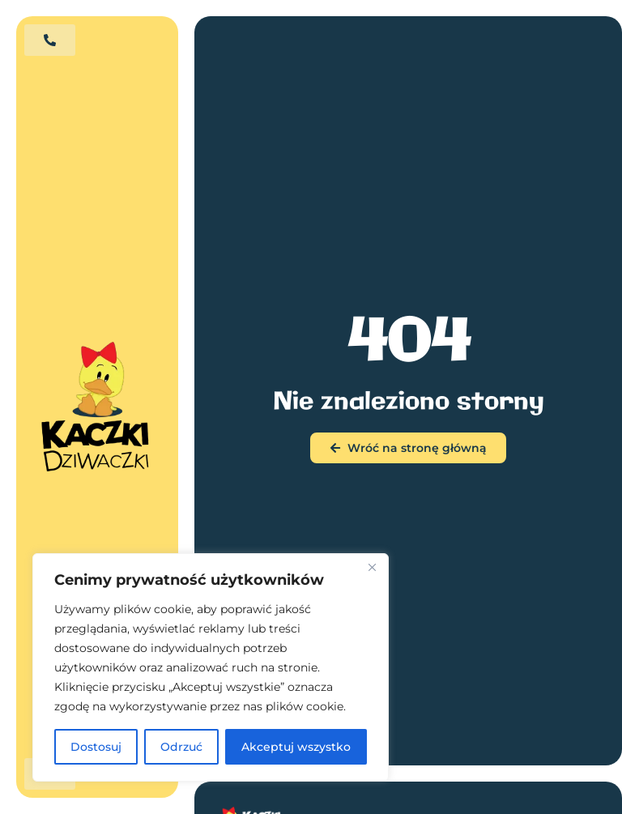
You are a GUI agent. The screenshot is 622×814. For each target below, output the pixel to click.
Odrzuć (181, 746)
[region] (210, 667)
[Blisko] (371, 567)
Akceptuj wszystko (296, 746)
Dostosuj (95, 746)
